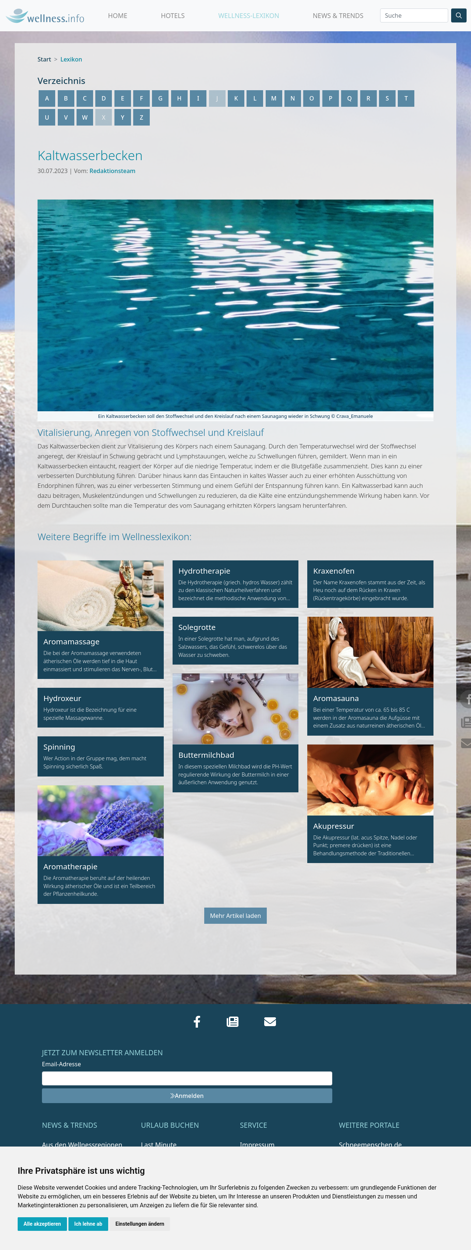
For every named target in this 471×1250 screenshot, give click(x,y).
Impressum (257, 1144)
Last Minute (159, 1144)
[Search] (414, 15)
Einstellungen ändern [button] (140, 1224)
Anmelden (186, 1096)
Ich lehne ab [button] (88, 1224)
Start (44, 59)
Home (118, 15)
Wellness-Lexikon (248, 15)
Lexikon (71, 59)
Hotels (173, 15)
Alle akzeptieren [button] (42, 1224)
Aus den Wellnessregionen (82, 1144)
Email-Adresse (61, 1064)
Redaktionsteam (112, 171)
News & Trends (338, 15)
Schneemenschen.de (370, 1144)
